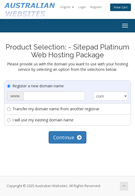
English (67, 7)
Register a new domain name (35, 85)
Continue (67, 137)
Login (82, 7)
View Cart (120, 7)
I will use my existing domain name (40, 119)
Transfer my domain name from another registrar (53, 108)
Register (96, 7)
